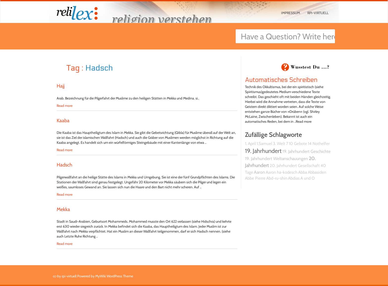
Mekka (63, 209)
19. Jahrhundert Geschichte (306, 151)
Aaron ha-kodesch (281, 172)
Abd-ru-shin (276, 178)
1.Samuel (264, 143)
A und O (307, 178)
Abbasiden (317, 172)
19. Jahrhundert (263, 150)
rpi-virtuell (318, 13)
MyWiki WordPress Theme (114, 276)
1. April (250, 143)
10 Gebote (298, 143)
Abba (302, 172)
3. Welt (279, 143)
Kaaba (63, 120)
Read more (65, 105)
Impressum (290, 13)
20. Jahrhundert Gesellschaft (295, 165)
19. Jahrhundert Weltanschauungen (276, 158)
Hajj (61, 86)
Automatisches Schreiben (281, 80)
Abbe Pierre (255, 178)
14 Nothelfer (319, 143)
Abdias (294, 178)
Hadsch (64, 165)
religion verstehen (162, 19)
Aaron (259, 172)
